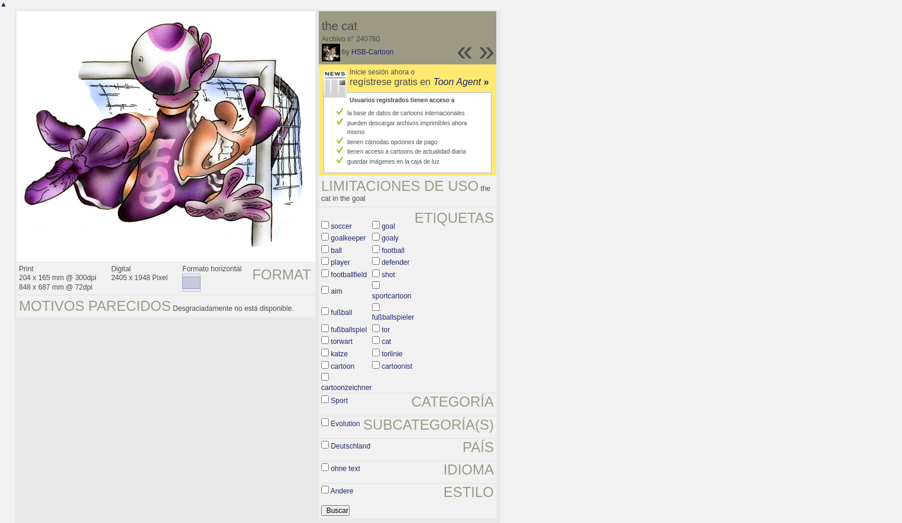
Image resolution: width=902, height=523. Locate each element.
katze (339, 354)
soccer (341, 226)
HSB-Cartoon (372, 52)
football (393, 250)
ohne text (345, 468)
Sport (339, 401)
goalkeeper (348, 238)
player (340, 262)
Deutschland (350, 446)
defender (395, 262)
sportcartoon (392, 296)
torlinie (392, 354)
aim (336, 291)
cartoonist (397, 366)
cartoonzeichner (346, 388)
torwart (342, 341)
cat (386, 341)
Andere (342, 491)
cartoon (342, 366)
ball (336, 250)
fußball (341, 312)
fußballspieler (393, 317)
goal (388, 226)
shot (388, 275)
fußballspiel (349, 330)
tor (386, 330)
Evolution (345, 424)
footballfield (349, 275)
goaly (390, 238)
